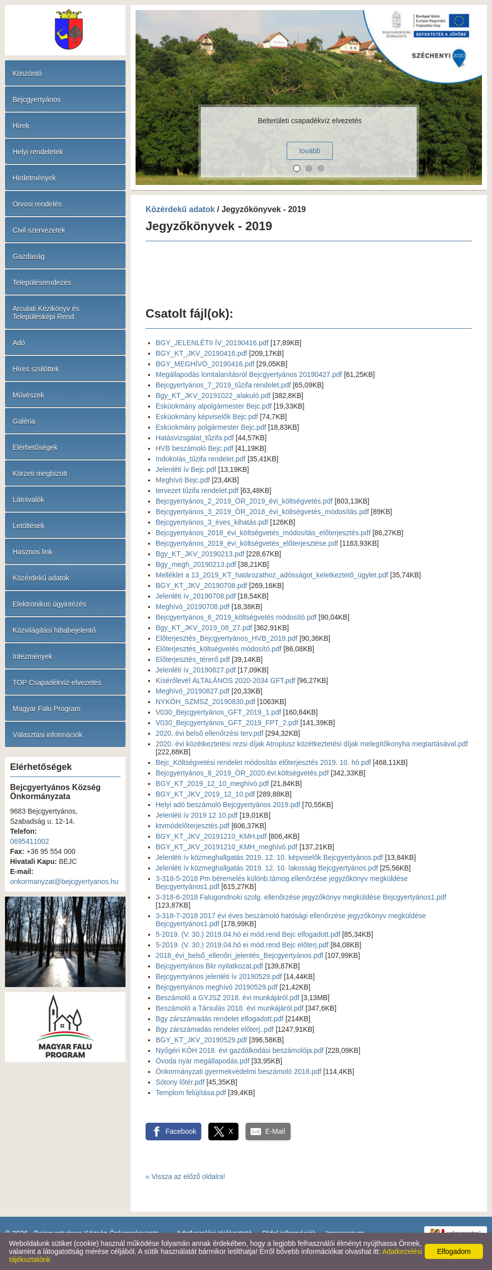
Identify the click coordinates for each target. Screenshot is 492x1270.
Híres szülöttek (36, 369)
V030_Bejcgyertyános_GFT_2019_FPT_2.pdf (227, 723)
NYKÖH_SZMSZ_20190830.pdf (205, 702)
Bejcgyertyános (37, 99)
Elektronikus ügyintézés (49, 604)
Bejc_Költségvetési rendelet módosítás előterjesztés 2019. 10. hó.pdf (263, 762)
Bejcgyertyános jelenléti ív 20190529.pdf (219, 976)
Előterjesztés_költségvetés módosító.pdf (219, 649)
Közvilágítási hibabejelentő (54, 630)
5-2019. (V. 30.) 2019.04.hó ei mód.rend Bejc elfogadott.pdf (248, 934)
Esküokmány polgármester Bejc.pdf (211, 427)
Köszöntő (27, 73)
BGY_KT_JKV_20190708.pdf (201, 585)
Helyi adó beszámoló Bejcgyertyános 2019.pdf (228, 805)
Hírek (21, 126)
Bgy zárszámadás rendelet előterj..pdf (215, 1029)
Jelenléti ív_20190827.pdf (196, 670)
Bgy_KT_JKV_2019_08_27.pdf (204, 628)
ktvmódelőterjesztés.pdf (192, 826)
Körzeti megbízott (40, 473)
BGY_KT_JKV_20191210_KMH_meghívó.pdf (227, 847)
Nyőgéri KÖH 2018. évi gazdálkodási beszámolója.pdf (240, 1050)
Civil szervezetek (39, 230)
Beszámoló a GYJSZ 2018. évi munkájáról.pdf (227, 998)
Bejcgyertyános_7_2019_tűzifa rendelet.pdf (223, 385)
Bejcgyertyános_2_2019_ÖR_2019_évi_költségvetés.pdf (244, 501)
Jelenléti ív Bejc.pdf (186, 469)
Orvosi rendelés (37, 204)
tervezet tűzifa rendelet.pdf (197, 490)
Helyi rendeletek (38, 152)
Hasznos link (32, 552)
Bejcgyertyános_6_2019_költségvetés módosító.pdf (236, 617)
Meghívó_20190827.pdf (192, 691)
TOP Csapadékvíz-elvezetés (57, 682)
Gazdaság (29, 256)
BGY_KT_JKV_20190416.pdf (201, 353)
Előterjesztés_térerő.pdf (193, 659)
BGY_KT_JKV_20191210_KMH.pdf (211, 836)
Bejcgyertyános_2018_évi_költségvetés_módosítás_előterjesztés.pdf (263, 533)
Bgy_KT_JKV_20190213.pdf (200, 554)
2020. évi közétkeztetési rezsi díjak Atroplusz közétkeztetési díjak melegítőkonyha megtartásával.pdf (312, 744)
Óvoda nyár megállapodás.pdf (203, 1061)
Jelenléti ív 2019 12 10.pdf (196, 815)
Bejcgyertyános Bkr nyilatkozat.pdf (209, 966)
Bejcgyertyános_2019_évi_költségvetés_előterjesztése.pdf (247, 543)
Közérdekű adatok (41, 578)
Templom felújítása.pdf (191, 1093)
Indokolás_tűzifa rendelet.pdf (200, 459)
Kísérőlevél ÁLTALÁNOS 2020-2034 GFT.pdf (225, 680)
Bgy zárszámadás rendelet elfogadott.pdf (220, 1019)
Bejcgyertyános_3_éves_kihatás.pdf (212, 522)
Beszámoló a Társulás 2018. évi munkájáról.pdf (230, 1008)
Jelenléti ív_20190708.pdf (196, 596)
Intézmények (32, 656)
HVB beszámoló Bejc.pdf (194, 448)
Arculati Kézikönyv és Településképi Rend (46, 313)
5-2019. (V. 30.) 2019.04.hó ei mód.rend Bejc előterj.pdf (242, 945)
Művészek (28, 395)
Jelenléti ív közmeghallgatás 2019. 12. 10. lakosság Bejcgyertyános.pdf (267, 868)
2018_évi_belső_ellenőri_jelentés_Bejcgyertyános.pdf (239, 955)
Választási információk (47, 735)
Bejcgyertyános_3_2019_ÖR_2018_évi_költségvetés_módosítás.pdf (262, 512)
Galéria (24, 421)
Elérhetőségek (35, 447)
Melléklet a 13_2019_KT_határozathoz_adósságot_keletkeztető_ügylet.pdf (272, 575)
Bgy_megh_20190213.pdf (196, 564)
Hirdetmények (34, 178)
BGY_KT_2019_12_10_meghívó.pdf (212, 783)
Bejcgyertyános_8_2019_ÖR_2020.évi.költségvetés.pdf (242, 773)
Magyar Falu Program (46, 709)
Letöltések (29, 526)
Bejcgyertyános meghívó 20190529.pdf (217, 987)
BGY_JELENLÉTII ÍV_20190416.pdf (212, 343)
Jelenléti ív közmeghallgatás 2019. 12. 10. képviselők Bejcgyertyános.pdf (269, 857)
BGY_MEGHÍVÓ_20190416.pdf (205, 364)
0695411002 (29, 841)
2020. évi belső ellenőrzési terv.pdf (210, 733)
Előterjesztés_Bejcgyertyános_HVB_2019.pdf (227, 638)
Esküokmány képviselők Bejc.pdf (207, 417)
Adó (19, 343)
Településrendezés (42, 282)
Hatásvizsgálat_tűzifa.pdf (195, 438)
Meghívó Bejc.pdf (183, 480)
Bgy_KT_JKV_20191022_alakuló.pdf (213, 396)
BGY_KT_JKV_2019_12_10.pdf (205, 794)
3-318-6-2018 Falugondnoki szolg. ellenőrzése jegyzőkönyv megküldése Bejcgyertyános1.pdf (301, 897)
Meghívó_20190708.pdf (192, 607)
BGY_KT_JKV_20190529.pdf (201, 1040)
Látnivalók (28, 500)
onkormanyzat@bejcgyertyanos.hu (64, 881)
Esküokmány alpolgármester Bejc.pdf (214, 406)
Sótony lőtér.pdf (180, 1082)
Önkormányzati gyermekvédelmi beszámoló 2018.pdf (238, 1071)
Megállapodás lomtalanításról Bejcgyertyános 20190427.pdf (249, 374)
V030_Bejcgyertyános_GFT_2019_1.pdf (218, 712)
